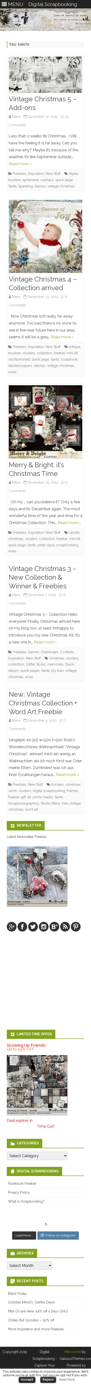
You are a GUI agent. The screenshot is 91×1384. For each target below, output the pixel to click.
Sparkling (25, 186)
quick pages (30, 671)
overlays (47, 180)
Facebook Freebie (22, 1183)
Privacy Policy (19, 1192)
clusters (29, 353)
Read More (67, 1379)
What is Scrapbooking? (26, 1201)
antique (74, 347)
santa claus (46, 545)
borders (57, 784)
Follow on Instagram (58, 1235)
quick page (64, 180)
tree (65, 803)
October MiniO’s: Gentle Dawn (31, 1302)
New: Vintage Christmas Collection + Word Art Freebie (43, 703)
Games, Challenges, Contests (51, 652)
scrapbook (69, 359)
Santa (12, 186)
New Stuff (53, 174)
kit (29, 797)
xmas (12, 372)
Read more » (20, 164)
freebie (59, 353)
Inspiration (36, 174)
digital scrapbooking (49, 791)
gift (23, 797)
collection (44, 353)
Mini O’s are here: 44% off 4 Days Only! (38, 1311)
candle (74, 532)
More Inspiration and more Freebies (36, 1329)
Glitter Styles (36, 664)
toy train (57, 671)
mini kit (72, 353)
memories (55, 664)
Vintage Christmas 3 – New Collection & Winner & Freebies (42, 577)
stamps (40, 186)
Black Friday (17, 1293)
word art (31, 809)
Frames (72, 791)
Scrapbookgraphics (23, 803)
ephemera (31, 180)
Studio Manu (50, 803)
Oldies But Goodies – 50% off (31, 1320)
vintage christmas (61, 186)
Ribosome (73, 1352)
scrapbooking (67, 545)
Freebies (19, 174)
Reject (48, 1379)
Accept (27, 1379)
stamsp (39, 366)
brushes (14, 180)
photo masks (43, 797)
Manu (16, 116)
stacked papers (20, 366)
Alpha (73, 174)
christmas (15, 539)
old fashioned (19, 359)
